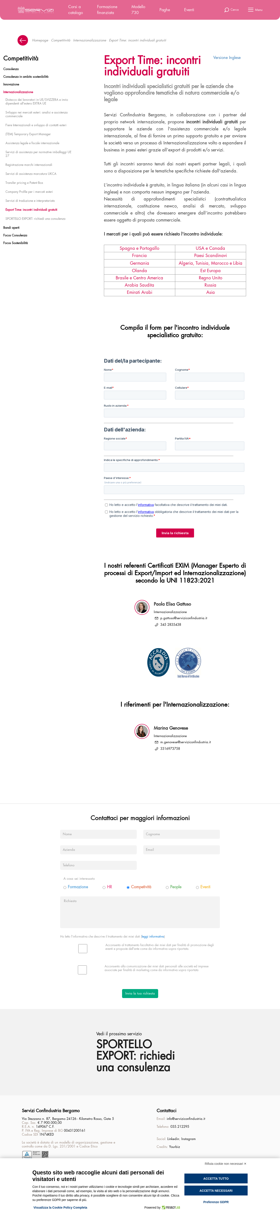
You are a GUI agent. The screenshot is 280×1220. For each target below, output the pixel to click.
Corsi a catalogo (75, 10)
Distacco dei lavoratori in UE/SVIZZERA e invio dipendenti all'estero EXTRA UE (36, 101)
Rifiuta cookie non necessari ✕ (226, 1163)
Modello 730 (138, 10)
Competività (141, 887)
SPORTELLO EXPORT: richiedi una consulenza (35, 218)
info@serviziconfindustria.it (186, 1119)
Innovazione (11, 84)
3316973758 (170, 748)
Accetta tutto (216, 1178)
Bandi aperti (11, 227)
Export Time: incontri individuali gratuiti (31, 209)
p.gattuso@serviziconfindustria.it (183, 618)
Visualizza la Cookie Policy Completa (60, 1207)
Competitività (60, 40)
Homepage (40, 40)
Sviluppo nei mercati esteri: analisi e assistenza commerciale (36, 114)
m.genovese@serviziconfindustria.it (185, 742)
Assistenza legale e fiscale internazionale (32, 143)
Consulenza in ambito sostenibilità (25, 76)
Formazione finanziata (107, 10)
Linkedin (173, 1139)
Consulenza (11, 69)
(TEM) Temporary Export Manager (28, 134)
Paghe (164, 10)
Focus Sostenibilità (15, 243)
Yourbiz (174, 1147)
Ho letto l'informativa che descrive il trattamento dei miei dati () (112, 936)
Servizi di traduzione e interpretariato (30, 200)
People (175, 887)
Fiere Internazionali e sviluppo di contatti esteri (35, 125)
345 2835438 (170, 624)
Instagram (188, 1139)
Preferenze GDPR (216, 1202)
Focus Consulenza (15, 235)
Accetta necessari (216, 1190)
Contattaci (166, 1110)
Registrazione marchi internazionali (28, 164)
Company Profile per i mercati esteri (29, 191)
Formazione (78, 887)
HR (109, 887)
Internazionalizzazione (89, 40)
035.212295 (179, 1126)
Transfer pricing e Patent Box (24, 182)
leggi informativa (153, 936)
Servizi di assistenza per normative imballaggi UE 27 (38, 154)
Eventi (189, 10)
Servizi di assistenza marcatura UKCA (30, 173)
